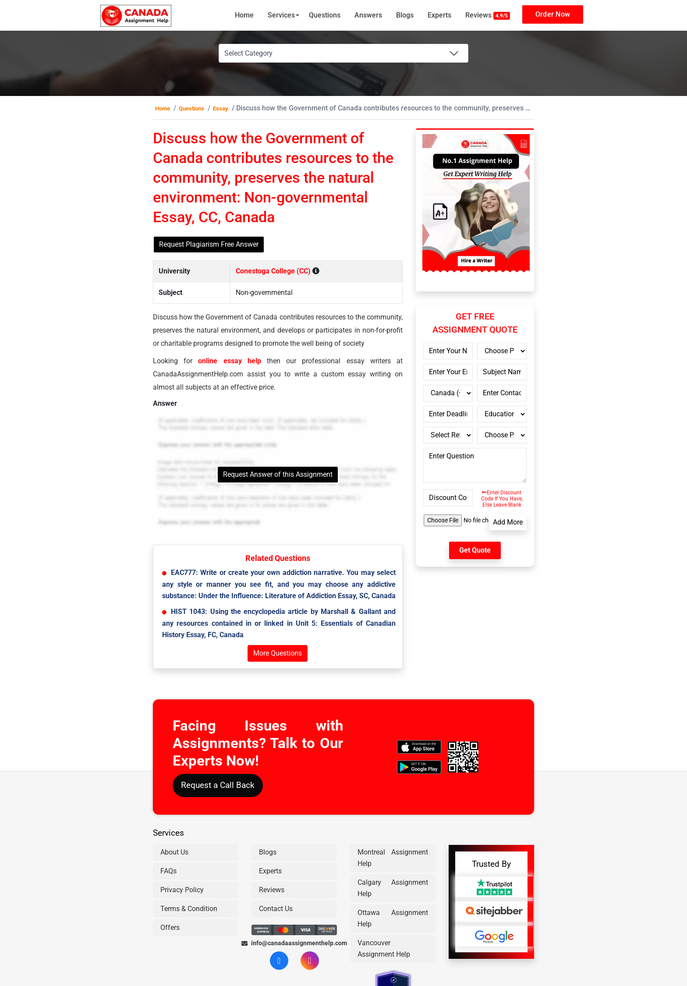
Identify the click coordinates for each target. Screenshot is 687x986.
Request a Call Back (218, 785)
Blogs (405, 15)
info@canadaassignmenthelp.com (294, 943)
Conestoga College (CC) (273, 271)
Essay (220, 108)
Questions (324, 15)
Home (244, 15)
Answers (368, 15)
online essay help (229, 361)
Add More (508, 522)
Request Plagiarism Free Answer (209, 244)
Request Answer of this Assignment (278, 474)
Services (281, 15)
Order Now (552, 14)
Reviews (487, 15)
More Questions (277, 653)
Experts (439, 15)
